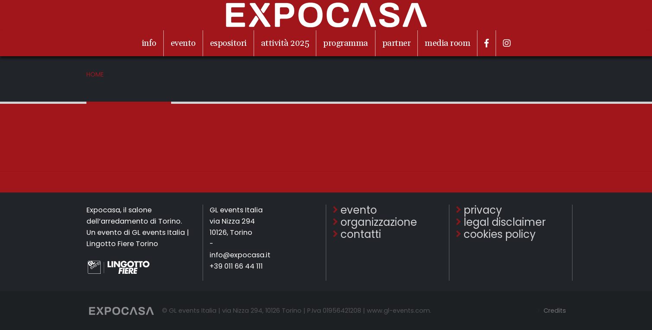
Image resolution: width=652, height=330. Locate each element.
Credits (554, 310)
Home (95, 74)
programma (345, 43)
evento (183, 43)
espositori (228, 43)
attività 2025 (285, 43)
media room (447, 43)
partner (396, 43)
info (149, 43)
